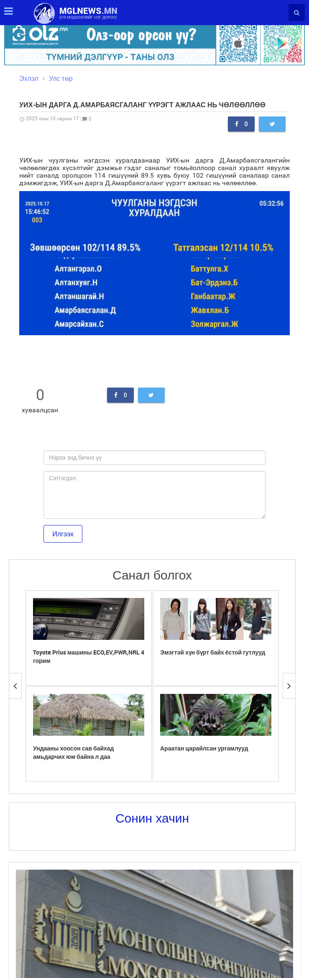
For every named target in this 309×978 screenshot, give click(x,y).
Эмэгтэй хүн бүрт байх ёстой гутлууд (213, 652)
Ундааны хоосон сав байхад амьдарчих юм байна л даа (73, 752)
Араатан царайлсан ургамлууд (204, 748)
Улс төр (61, 78)
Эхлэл (28, 78)
